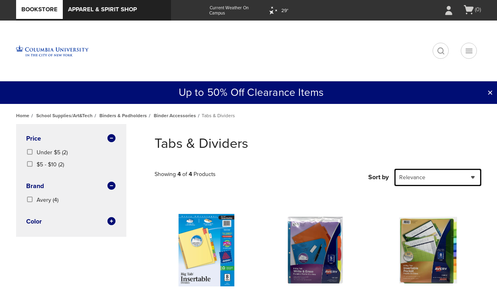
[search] (441, 51)
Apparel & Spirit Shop (102, 9)
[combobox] (438, 177)
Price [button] (71, 139)
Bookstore (39, 9)
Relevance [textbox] (412, 177)
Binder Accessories (175, 115)
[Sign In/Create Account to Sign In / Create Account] (449, 10)
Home (22, 115)
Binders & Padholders (123, 115)
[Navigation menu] (469, 51)
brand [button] (71, 186)
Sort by (378, 177)
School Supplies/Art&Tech (64, 115)
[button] (490, 93)
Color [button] (71, 222)
